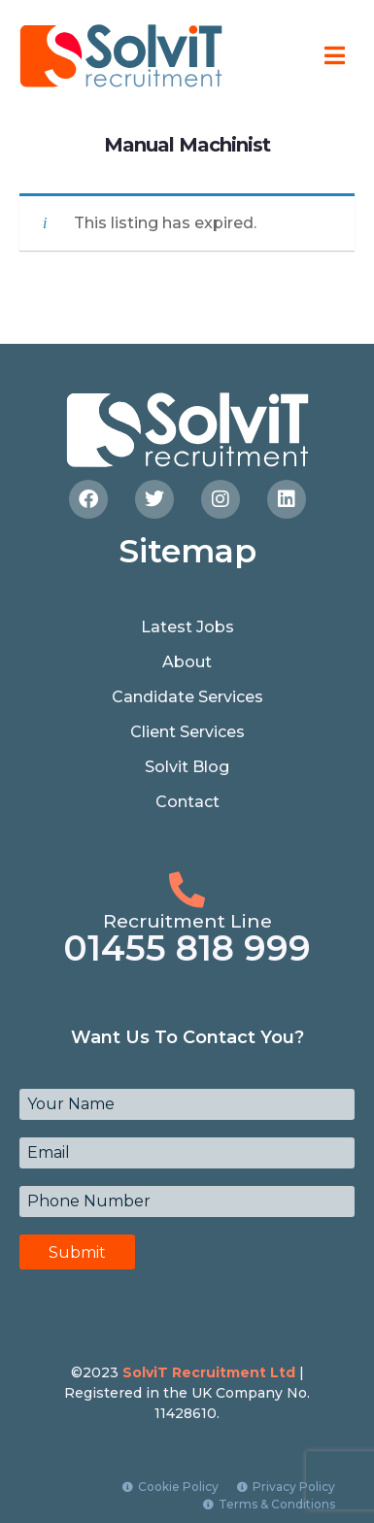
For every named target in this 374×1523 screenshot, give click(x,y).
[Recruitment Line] (187, 890)
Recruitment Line (187, 921)
